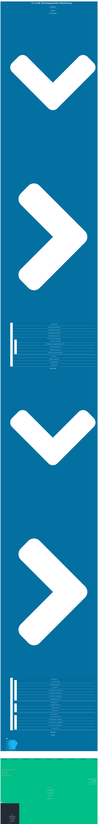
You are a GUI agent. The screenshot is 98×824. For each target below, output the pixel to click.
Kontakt (53, 731)
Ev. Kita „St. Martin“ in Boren (55, 712)
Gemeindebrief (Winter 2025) (54, 334)
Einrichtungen (14, 740)
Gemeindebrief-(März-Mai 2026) (54, 331)
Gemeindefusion (54, 363)
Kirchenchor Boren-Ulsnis (55, 339)
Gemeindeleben (14, 739)
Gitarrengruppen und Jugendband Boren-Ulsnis (55, 342)
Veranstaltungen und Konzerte (54, 328)
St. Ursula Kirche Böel (55, 677)
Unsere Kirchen (54, 675)
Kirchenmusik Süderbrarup (55, 345)
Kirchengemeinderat (54, 360)
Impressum (50, 795)
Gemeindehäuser (54, 699)
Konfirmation (54, 354)
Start (50, 783)
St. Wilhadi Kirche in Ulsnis (55, 695)
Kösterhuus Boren (55, 704)
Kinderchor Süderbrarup (56, 348)
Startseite (53, 11)
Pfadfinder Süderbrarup (54, 357)
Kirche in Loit (55, 683)
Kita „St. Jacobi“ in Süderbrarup (55, 721)
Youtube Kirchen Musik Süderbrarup (55, 351)
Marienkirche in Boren (55, 680)
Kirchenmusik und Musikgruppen (54, 337)
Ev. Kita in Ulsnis (55, 724)
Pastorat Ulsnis (56, 707)
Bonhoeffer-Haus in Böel (56, 701)
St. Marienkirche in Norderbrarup (55, 686)
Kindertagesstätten (54, 710)
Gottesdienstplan (54, 322)
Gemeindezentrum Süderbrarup (55, 689)
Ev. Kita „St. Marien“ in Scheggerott (56, 718)
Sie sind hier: (53, 6)
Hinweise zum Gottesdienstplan (54, 325)
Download (53, 728)
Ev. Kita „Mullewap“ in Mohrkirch (55, 715)
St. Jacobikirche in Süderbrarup (55, 692)
